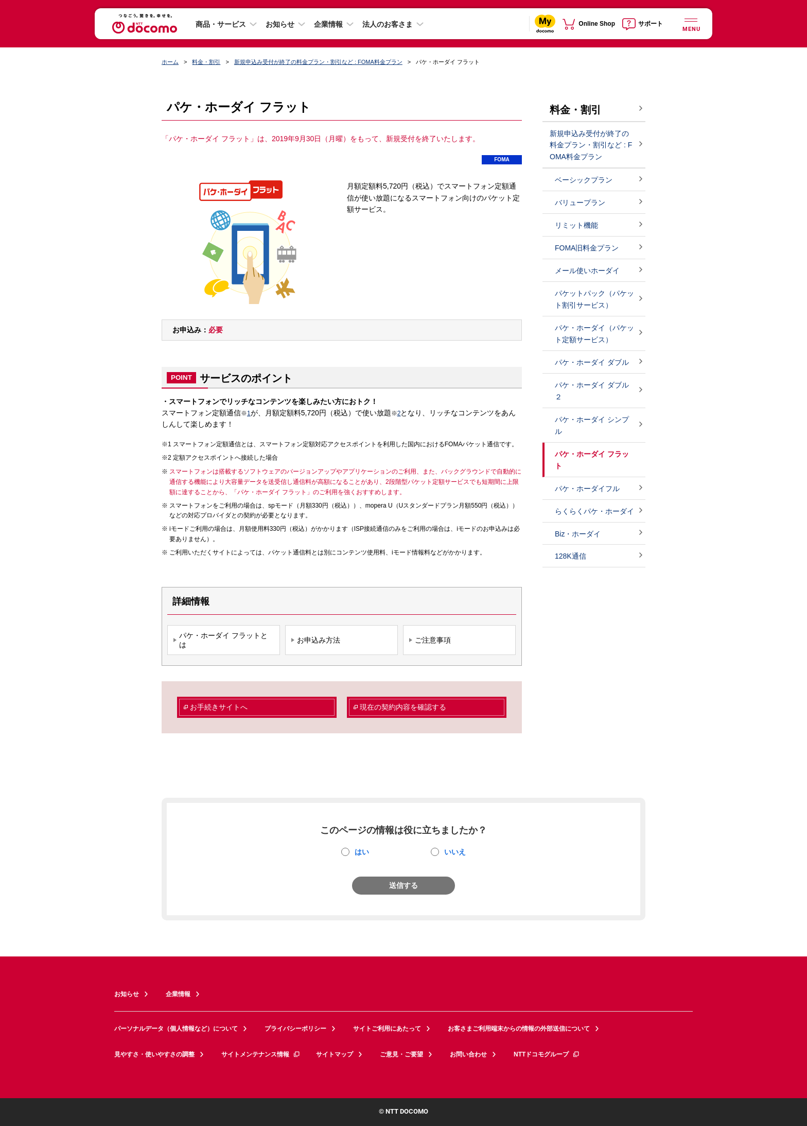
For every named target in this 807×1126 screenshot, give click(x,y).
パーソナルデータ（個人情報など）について (176, 1028)
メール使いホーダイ (587, 270)
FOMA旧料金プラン (587, 248)
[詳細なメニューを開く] (691, 23)
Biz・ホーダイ (578, 534)
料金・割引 (206, 62)
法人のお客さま (387, 24)
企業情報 (328, 24)
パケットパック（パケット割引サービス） (594, 299)
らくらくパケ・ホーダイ (594, 511)
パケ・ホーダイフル (587, 488)
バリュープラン (580, 202)
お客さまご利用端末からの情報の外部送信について (519, 1028)
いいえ (455, 852)
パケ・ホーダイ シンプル (592, 425)
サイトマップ (334, 1054)
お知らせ (280, 24)
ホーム (170, 62)
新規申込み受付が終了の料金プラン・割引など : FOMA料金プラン (318, 62)
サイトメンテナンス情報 (261, 1054)
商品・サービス (221, 24)
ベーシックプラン (583, 180)
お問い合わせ (468, 1054)
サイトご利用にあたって (387, 1028)
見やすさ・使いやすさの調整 (154, 1054)
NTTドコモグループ (547, 1054)
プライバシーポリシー (295, 1028)
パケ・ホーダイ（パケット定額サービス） (594, 334)
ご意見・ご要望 (401, 1054)
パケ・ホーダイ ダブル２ (592, 391)
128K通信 (570, 556)
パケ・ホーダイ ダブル (592, 362)
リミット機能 (576, 225)
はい (362, 852)
